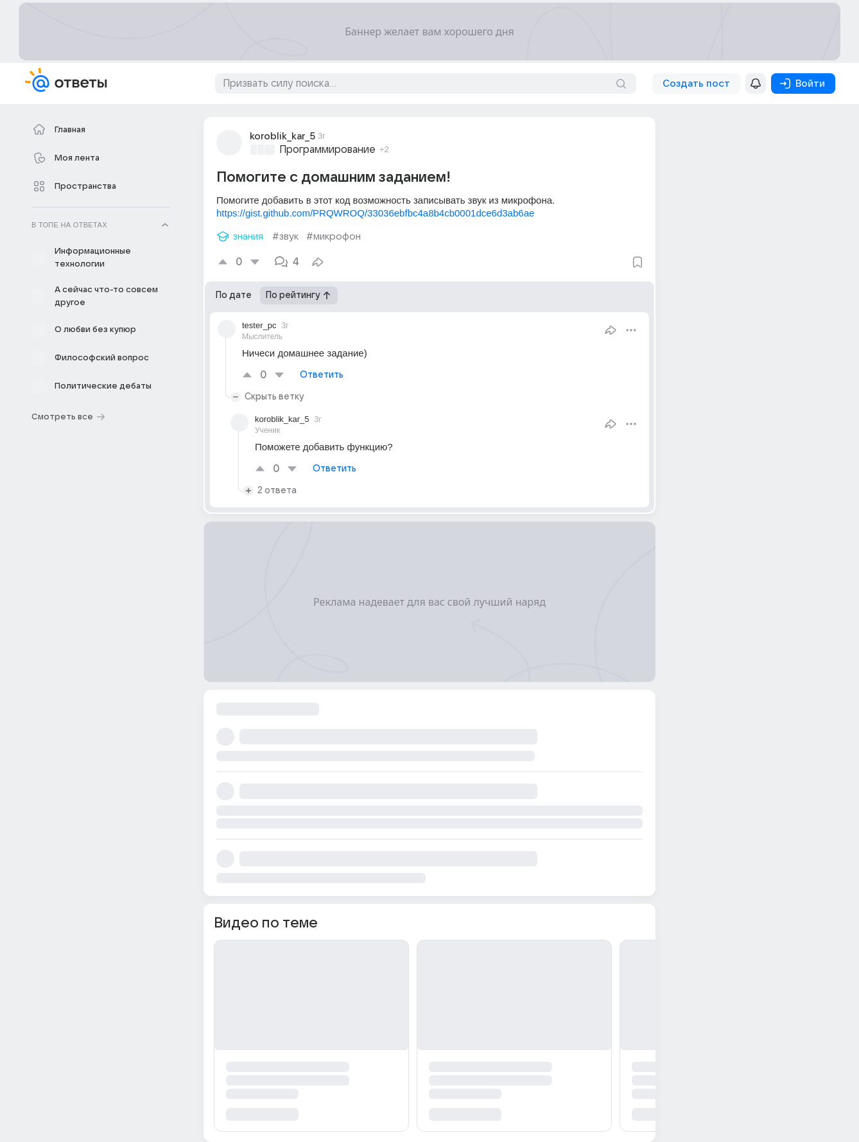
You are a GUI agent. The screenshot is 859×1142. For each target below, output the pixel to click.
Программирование (327, 149)
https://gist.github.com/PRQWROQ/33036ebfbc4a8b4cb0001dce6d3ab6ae (375, 212)
